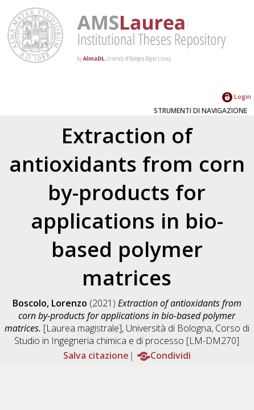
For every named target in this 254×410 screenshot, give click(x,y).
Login (236, 96)
